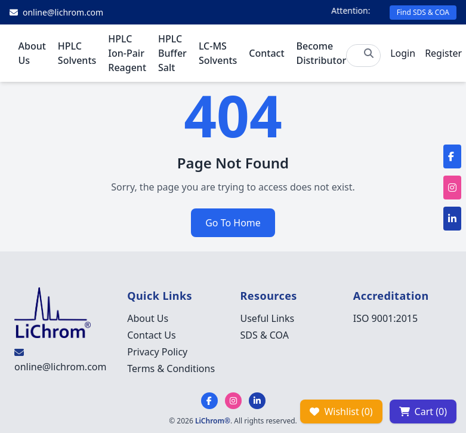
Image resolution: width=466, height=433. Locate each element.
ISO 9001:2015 (385, 318)
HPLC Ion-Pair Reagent (127, 53)
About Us (32, 53)
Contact (266, 53)
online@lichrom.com (60, 366)
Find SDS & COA (423, 12)
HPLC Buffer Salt (172, 53)
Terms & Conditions (171, 368)
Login (402, 53)
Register (443, 53)
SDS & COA (264, 335)
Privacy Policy (157, 351)
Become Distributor (322, 53)
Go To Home (233, 222)
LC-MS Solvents (218, 53)
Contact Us (151, 335)
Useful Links (267, 318)
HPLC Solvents (77, 53)
